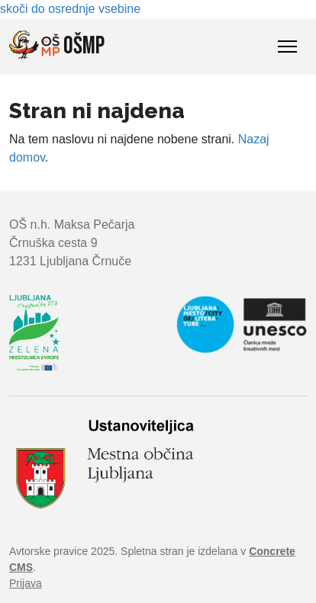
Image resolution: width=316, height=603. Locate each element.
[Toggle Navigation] (287, 46)
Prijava (25, 583)
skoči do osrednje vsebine (70, 8)
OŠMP (57, 45)
